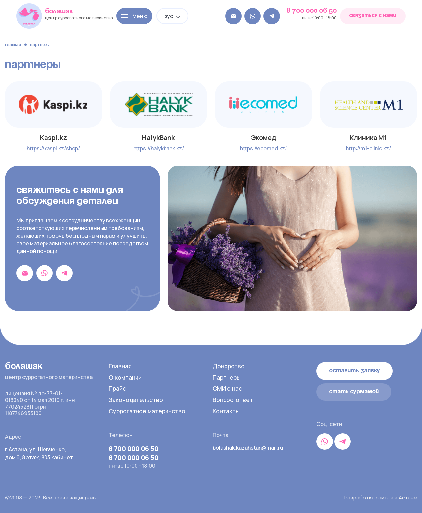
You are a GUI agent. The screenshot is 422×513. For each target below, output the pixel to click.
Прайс (117, 388)
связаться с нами (372, 16)
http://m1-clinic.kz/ (368, 148)
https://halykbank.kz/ (158, 148)
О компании (125, 377)
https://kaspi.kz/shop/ (53, 148)
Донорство (229, 366)
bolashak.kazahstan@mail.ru (247, 447)
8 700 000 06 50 (311, 11)
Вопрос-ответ (233, 400)
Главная (13, 45)
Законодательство (137, 400)
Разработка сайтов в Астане (380, 497)
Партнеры (227, 377)
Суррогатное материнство (148, 411)
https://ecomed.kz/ (263, 148)
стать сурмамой (354, 391)
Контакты (226, 411)
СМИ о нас (228, 388)
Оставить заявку (354, 370)
